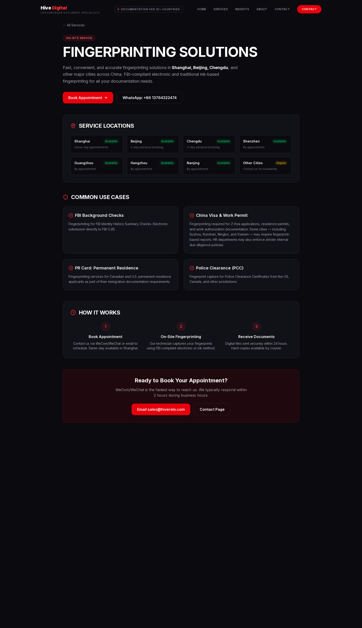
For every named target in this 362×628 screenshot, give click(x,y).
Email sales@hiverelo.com (161, 409)
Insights (242, 9)
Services (221, 9)
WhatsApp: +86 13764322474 (150, 97)
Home (201, 9)
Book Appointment (88, 97)
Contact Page (212, 409)
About (261, 9)
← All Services (74, 25)
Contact (282, 9)
